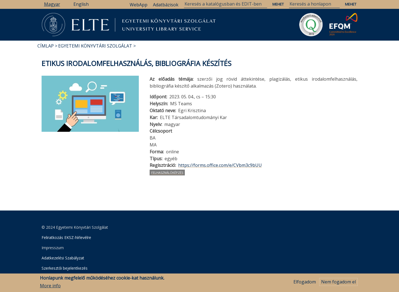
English (81, 4)
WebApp (138, 5)
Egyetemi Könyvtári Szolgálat (95, 46)
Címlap (45, 46)
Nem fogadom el (338, 283)
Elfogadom (304, 283)
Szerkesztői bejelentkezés (65, 268)
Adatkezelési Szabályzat (63, 258)
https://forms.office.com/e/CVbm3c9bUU (220, 165)
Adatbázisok (165, 5)
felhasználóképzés (167, 172)
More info (50, 287)
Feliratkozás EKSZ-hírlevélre (66, 237)
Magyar (52, 4)
